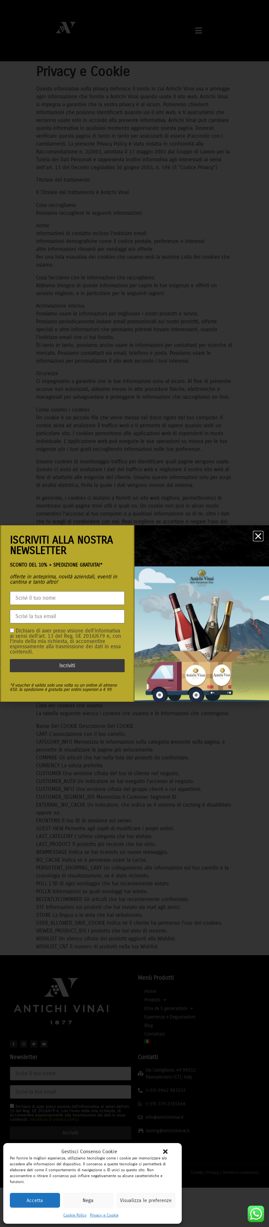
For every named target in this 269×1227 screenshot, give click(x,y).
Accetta (35, 1200)
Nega (88, 1200)
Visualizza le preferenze (146, 1200)
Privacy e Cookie (104, 1215)
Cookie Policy (75, 1215)
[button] (165, 1151)
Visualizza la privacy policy (64, 652)
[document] (134, 613)
